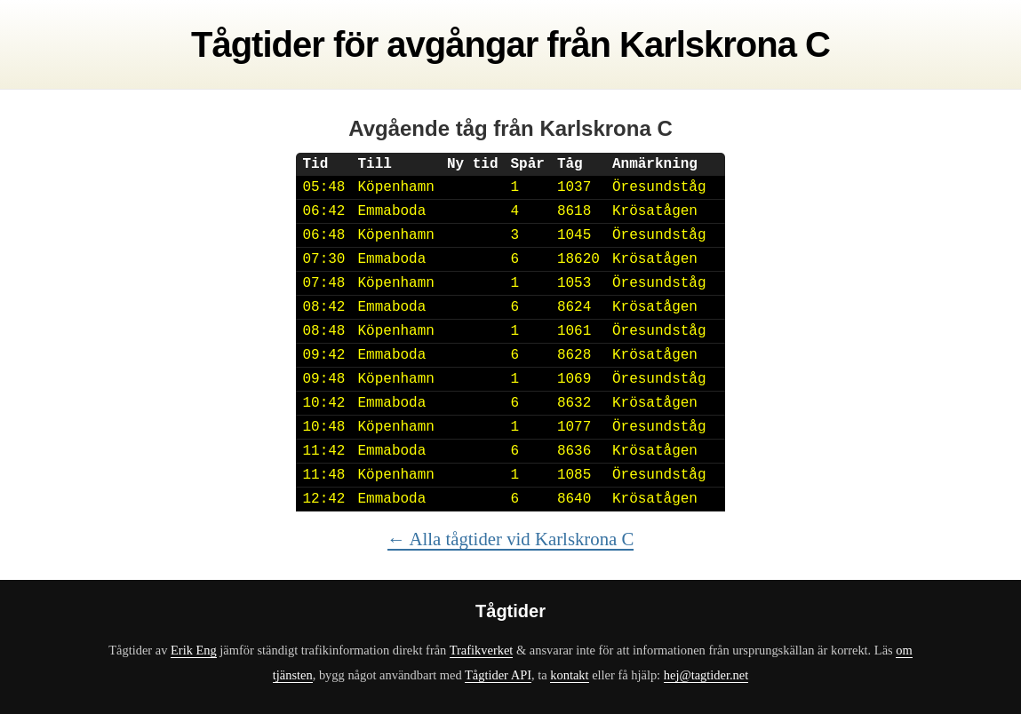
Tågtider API (498, 675)
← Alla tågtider (510, 538)
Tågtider (257, 44)
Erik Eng (194, 650)
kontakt (569, 675)
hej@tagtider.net (706, 675)
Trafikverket (482, 650)
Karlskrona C (724, 44)
